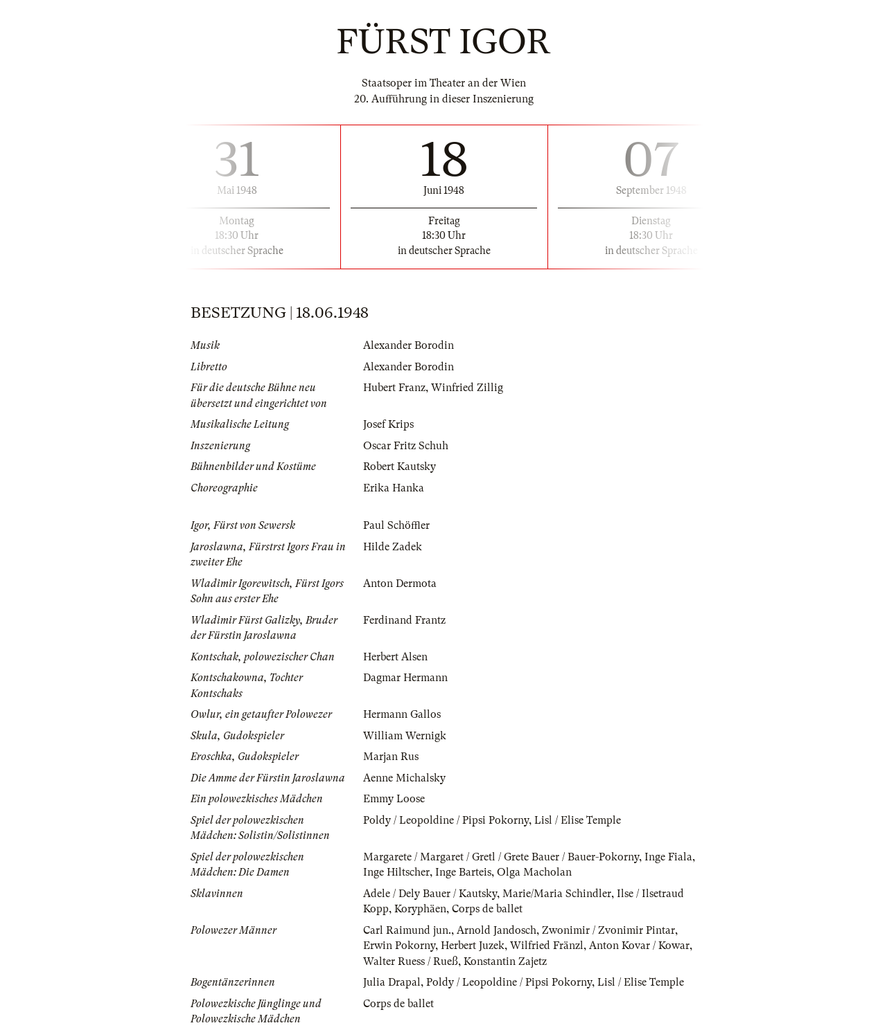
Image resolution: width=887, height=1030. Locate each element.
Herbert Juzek (472, 945)
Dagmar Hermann (405, 677)
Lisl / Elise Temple (577, 820)
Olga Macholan (534, 872)
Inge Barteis (463, 872)
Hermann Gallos (402, 714)
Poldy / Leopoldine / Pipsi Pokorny (446, 820)
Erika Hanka (393, 488)
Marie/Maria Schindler (556, 893)
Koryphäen (420, 909)
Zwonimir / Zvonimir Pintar (608, 930)
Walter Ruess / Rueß (410, 961)
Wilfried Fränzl (546, 945)
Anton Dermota (400, 583)
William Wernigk (404, 736)
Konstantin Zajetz (505, 961)
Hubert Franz (394, 387)
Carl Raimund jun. (407, 930)
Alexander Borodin (408, 345)
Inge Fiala (668, 857)
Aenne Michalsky (404, 778)
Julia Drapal (392, 982)
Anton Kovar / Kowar (639, 945)
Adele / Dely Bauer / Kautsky (430, 893)
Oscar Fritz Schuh (405, 446)
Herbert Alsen (395, 657)
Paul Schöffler (396, 525)
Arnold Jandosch (496, 930)
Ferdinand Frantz (404, 620)
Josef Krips (388, 424)
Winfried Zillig (467, 387)
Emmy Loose (394, 799)
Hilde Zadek (392, 547)
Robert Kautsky (399, 466)
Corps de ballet (487, 909)
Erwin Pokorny (399, 945)
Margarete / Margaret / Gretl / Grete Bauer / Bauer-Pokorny (501, 857)
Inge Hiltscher (396, 872)
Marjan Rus (391, 756)
